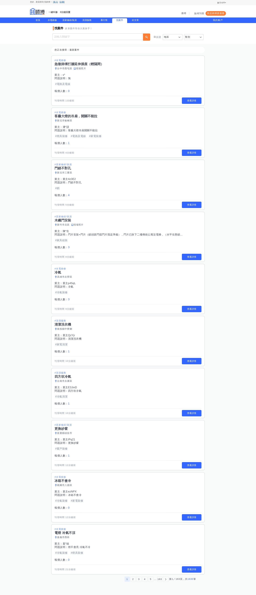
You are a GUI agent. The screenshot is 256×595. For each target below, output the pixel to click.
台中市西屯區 (64, 68)
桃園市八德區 (64, 485)
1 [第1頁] (127, 579)
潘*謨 (66, 127)
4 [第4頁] (144, 579)
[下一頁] (165, 579)
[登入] (55, 2)
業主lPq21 (69, 439)
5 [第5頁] (150, 579)
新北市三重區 (64, 172)
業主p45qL (69, 283)
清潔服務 (86, 20)
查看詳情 (191, 100)
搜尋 (183, 13)
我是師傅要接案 (215, 13)
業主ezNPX (70, 491)
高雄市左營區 (64, 276)
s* (64, 74)
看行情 (104, 20)
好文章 (135, 20)
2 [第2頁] (133, 579)
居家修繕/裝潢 (69, 20)
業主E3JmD (70, 387)
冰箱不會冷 (75, 495)
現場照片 (81, 68)
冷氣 (71, 286)
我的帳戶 (218, 20)
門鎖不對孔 (75, 182)
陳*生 (66, 231)
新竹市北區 (63, 224)
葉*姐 (66, 543)
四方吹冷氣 (75, 390)
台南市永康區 (64, 381)
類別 (187, 37)
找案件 (119, 20)
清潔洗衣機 (75, 338)
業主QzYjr (69, 335)
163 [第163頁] (160, 579)
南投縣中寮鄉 (64, 329)
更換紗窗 (73, 443)
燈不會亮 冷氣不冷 (79, 547)
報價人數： (62, 91)
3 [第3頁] (139, 579)
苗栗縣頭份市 (64, 433)
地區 (166, 37)
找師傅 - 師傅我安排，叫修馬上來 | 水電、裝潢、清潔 (37, 11)
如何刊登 (199, 13)
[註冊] (62, 2)
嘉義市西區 (63, 537)
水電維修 (52, 20)
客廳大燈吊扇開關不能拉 (83, 130)
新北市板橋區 (64, 120)
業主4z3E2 (69, 179)
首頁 (38, 20)
